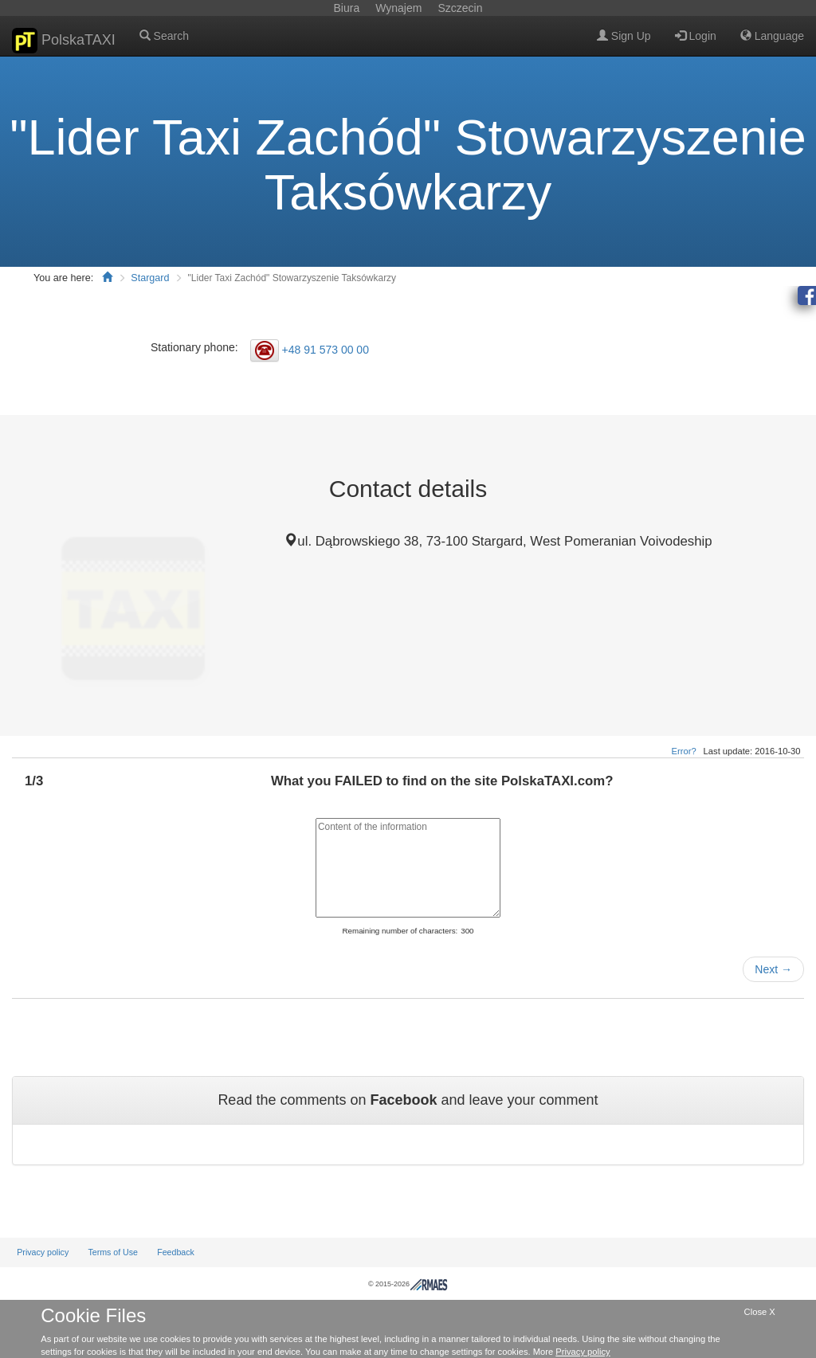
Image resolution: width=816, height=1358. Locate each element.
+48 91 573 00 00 (325, 349)
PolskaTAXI (64, 40)
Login (695, 35)
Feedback (175, 1252)
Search (164, 35)
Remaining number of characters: (399, 930)
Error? (684, 751)
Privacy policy (43, 1252)
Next (773, 969)
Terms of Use (113, 1252)
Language (772, 35)
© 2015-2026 (408, 1284)
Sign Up (624, 35)
